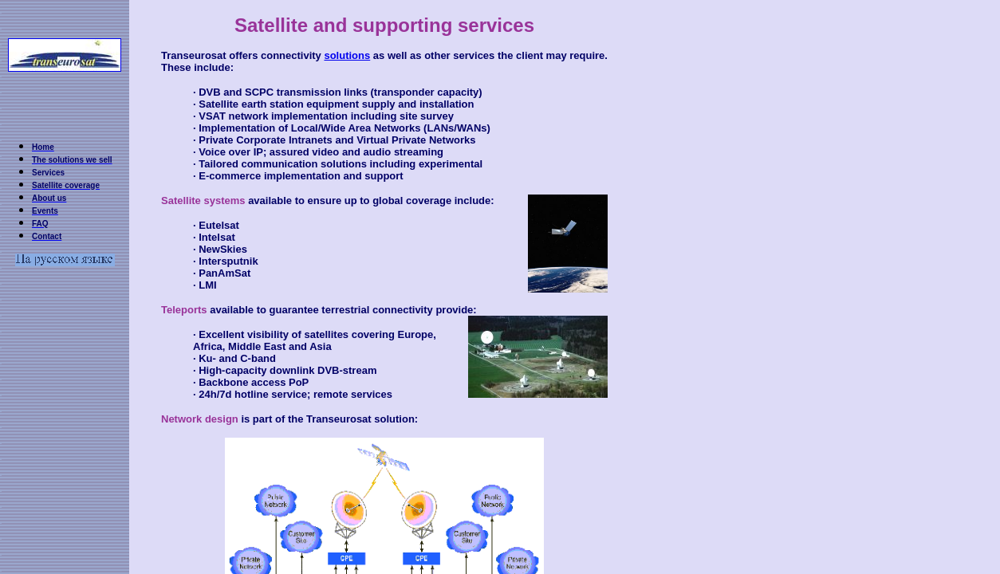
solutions (347, 55)
